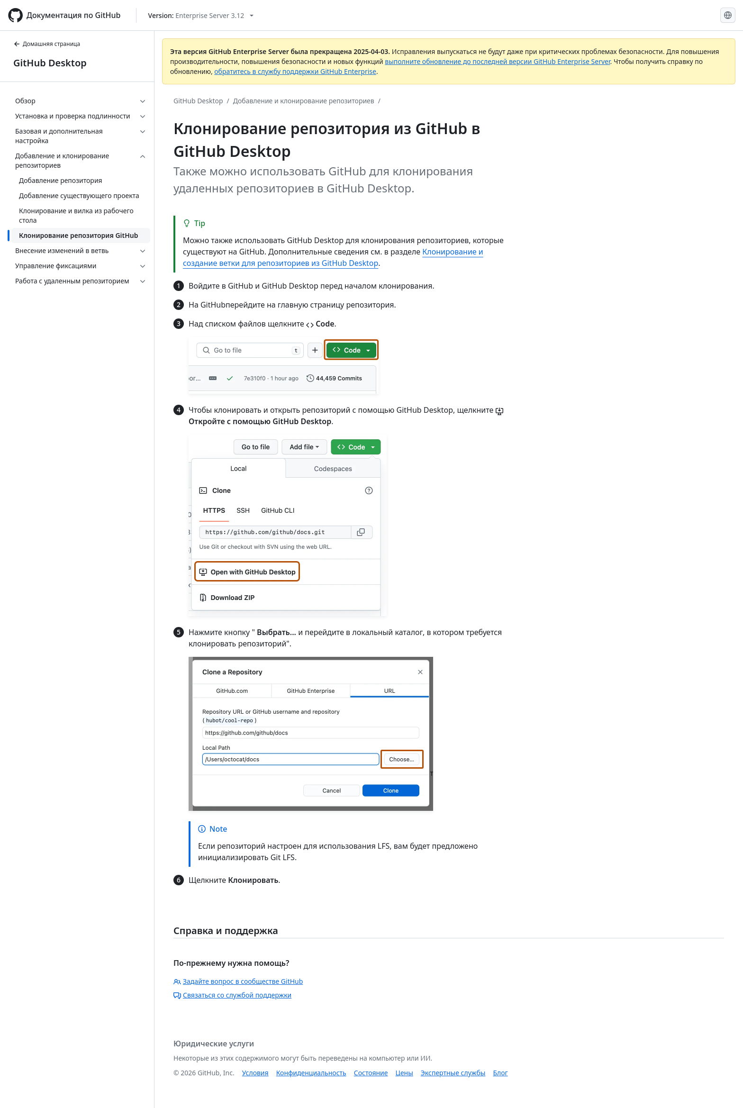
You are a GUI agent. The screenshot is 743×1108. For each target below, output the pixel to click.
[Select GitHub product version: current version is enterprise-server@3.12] (201, 15)
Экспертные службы (453, 1072)
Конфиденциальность (311, 1072)
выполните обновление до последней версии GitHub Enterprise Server (497, 61)
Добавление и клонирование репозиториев (303, 100)
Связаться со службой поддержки (232, 994)
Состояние (371, 1072)
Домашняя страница (46, 44)
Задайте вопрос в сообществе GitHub (238, 981)
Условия (255, 1072)
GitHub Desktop (50, 62)
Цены (404, 1072)
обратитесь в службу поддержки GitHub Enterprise (295, 71)
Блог (500, 1072)
